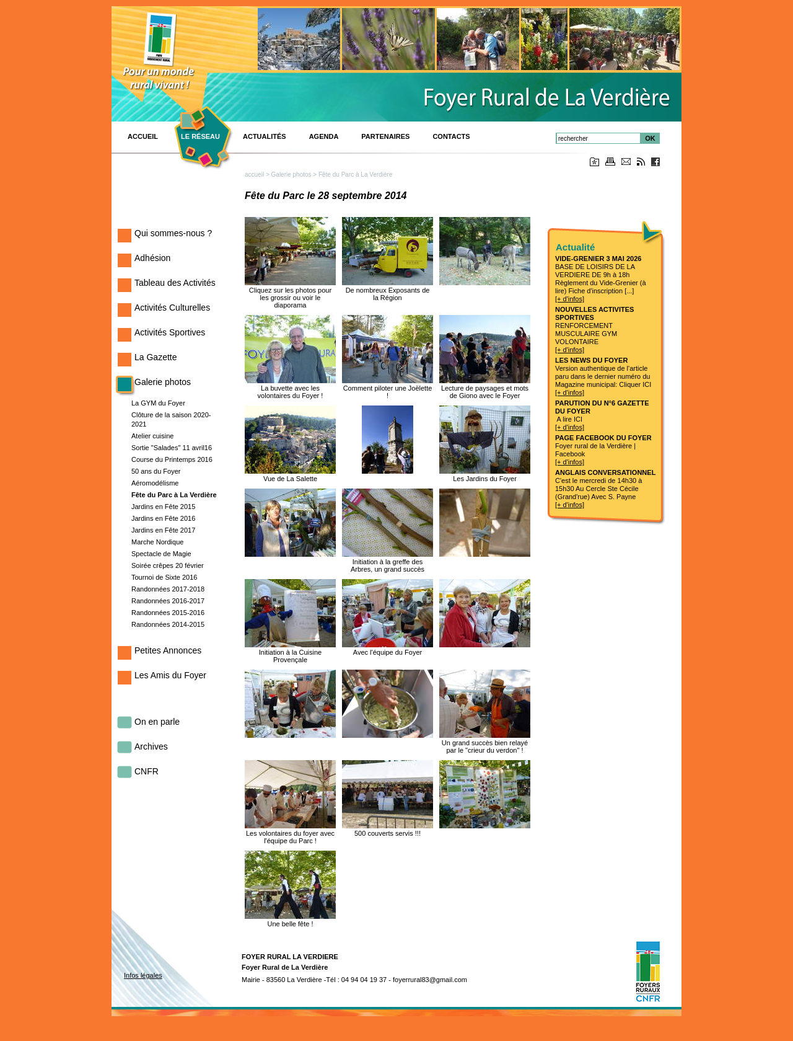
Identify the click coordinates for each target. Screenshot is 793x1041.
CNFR (146, 771)
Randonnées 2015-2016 (167, 612)
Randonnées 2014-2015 (167, 624)
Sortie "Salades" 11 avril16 (171, 447)
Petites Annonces (167, 650)
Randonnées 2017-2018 (167, 589)
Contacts (451, 136)
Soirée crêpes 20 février (167, 565)
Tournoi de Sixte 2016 (164, 577)
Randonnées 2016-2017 (167, 601)
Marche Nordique (157, 542)
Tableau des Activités (175, 283)
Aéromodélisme (154, 483)
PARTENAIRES (385, 136)
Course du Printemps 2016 (171, 459)
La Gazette (155, 357)
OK (650, 138)
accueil (254, 174)
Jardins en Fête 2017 (163, 530)
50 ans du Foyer (156, 471)
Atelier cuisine (152, 436)
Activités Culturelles (172, 307)
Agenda (324, 136)
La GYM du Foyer (158, 403)
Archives (151, 746)
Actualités (264, 136)
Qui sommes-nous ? (173, 233)
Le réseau (200, 136)
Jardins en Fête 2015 (163, 506)
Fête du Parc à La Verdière (174, 494)
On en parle (157, 722)
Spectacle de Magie (161, 553)
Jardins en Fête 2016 (163, 518)
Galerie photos (162, 382)
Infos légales (143, 975)
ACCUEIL (143, 136)
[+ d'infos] (569, 299)
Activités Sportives (169, 332)
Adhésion (152, 258)
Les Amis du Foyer (170, 675)
